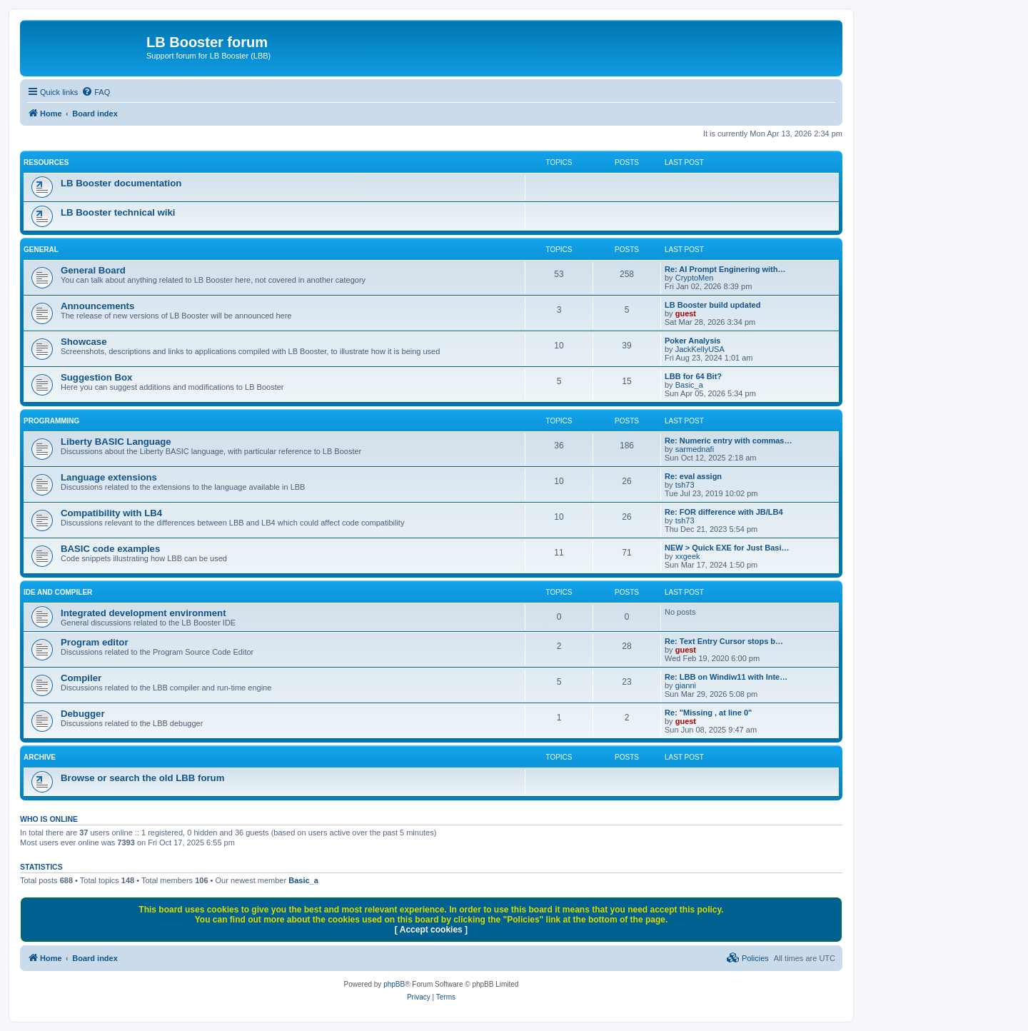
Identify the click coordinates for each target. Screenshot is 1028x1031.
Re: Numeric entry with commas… (728, 440)
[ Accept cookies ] (431, 930)
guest (685, 313)
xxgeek (687, 556)
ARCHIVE (40, 757)
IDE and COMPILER (58, 592)
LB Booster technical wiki (118, 212)
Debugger (83, 713)
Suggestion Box (96, 377)
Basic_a (689, 385)
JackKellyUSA (700, 349)
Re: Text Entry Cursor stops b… (724, 641)
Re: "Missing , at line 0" (708, 712)
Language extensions (109, 477)
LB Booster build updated (712, 305)
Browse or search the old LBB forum (142, 778)
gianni (685, 685)
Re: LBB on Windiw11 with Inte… (726, 677)
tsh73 (685, 485)
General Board (93, 270)
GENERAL (41, 249)
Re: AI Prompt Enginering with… (725, 269)
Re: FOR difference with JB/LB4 (724, 512)
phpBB (394, 984)
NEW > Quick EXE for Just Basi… (727, 547)
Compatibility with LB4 (111, 513)
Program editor (94, 642)
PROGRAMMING (51, 421)
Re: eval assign (693, 476)
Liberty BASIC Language (116, 441)
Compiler (81, 678)
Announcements (97, 306)
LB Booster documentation (121, 183)
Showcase (84, 341)
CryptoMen (694, 277)
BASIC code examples (110, 548)
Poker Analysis (692, 340)
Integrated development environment (143, 613)
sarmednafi (694, 449)
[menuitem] (95, 92)
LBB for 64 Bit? (693, 376)
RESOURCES (46, 162)
